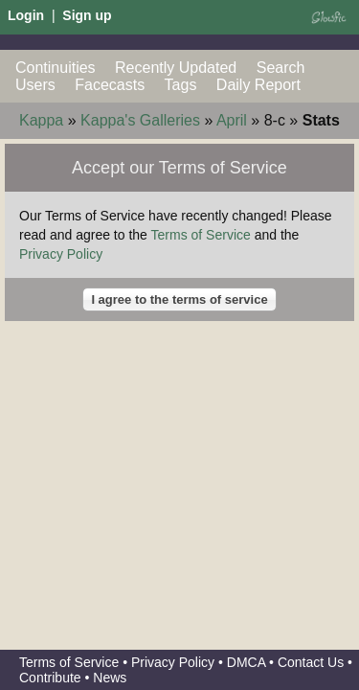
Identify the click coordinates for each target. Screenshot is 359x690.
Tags (181, 85)
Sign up (86, 15)
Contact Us (311, 662)
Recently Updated (175, 67)
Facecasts (110, 85)
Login (26, 15)
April (231, 120)
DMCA (246, 662)
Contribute (50, 677)
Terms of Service (201, 234)
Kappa (41, 120)
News (109, 677)
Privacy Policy (60, 254)
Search (281, 67)
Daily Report (258, 85)
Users (35, 85)
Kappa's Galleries (140, 120)
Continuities (55, 67)
